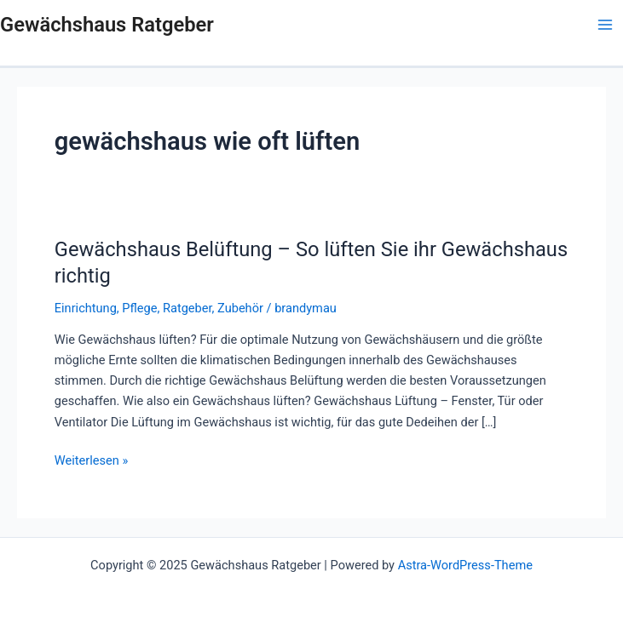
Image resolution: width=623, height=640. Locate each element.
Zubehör (240, 308)
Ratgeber (187, 308)
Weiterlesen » (91, 459)
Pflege (139, 308)
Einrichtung (86, 308)
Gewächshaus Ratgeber (107, 25)
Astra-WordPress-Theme (465, 565)
